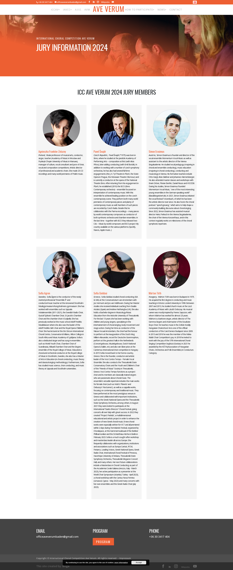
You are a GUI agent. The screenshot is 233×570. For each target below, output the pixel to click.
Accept (139, 563)
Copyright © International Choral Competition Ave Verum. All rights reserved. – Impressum (83, 558)
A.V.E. (78, 9)
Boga (65, 566)
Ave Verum (108, 9)
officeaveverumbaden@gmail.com (57, 536)
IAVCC (66, 9)
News (161, 9)
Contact (176, 9)
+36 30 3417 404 (45, 2)
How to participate (139, 9)
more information (121, 562)
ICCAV (54, 9)
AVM (87, 9)
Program (103, 542)
